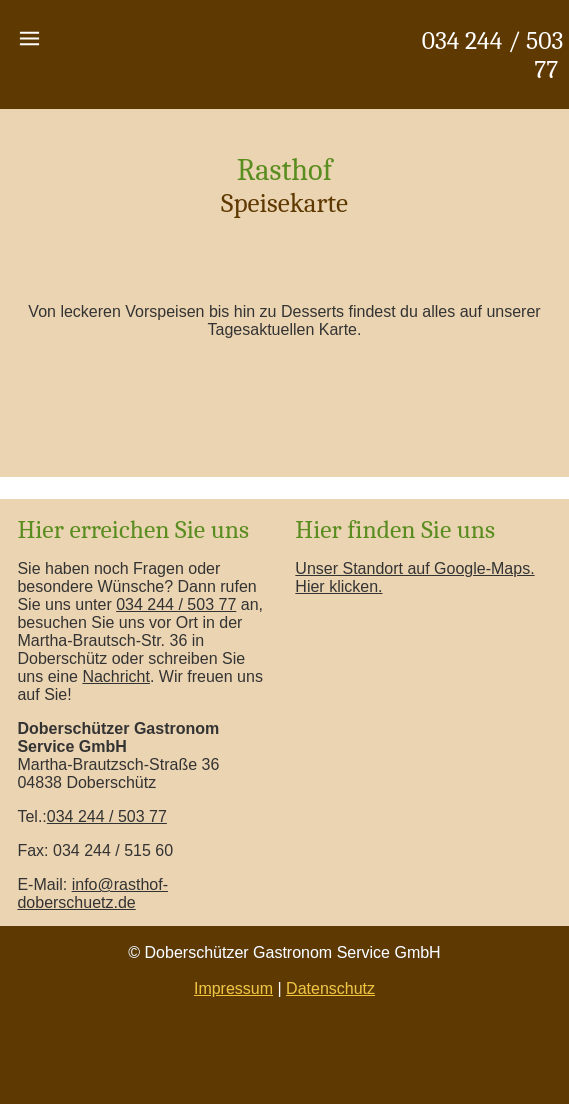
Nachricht (116, 676)
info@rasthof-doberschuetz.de (92, 893)
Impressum (233, 988)
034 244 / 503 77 (176, 604)
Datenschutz (330, 988)
